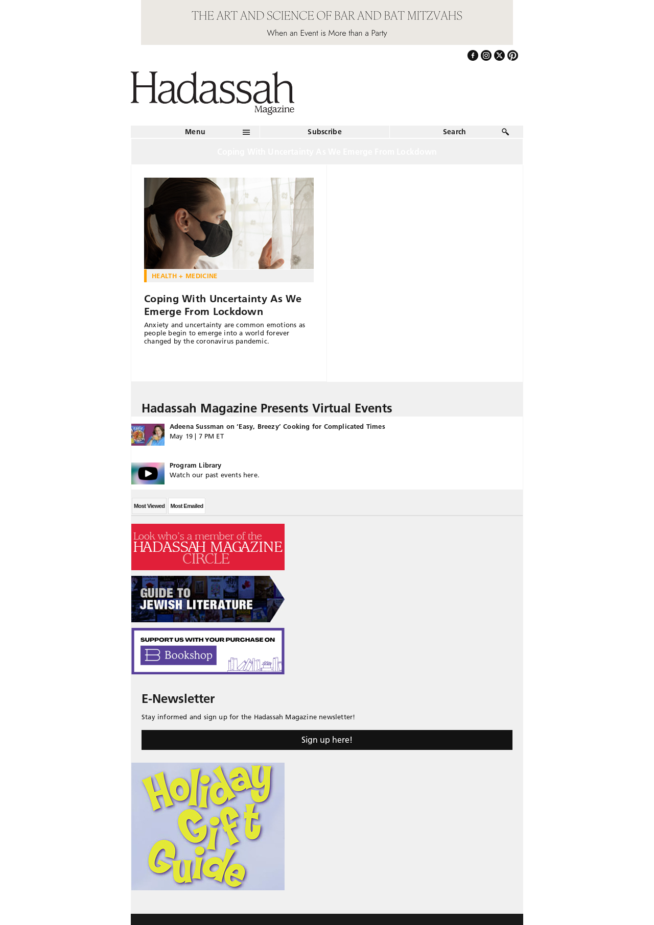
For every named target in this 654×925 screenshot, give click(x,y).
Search (454, 131)
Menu (195, 131)
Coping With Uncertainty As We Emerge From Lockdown (223, 305)
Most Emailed (186, 506)
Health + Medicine (185, 276)
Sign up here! (327, 740)
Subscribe (325, 131)
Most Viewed (149, 506)
